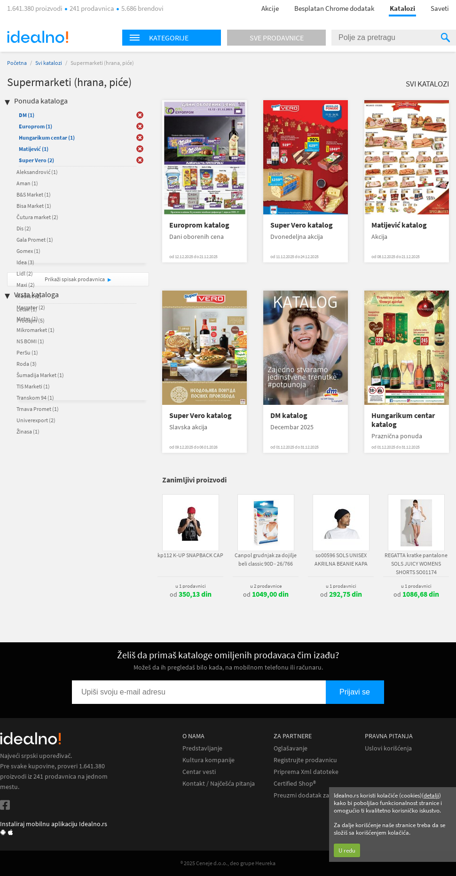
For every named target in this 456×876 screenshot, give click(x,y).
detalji (431, 795)
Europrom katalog (199, 225)
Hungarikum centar (47, 137)
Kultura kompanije (208, 760)
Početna (17, 62)
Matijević (33, 148)
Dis (23, 228)
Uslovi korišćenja (388, 748)
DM (26, 114)
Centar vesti (199, 772)
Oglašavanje (290, 748)
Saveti (440, 8)
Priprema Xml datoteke (306, 772)
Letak (26, 309)
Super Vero (36, 160)
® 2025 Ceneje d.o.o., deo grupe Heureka (228, 863)
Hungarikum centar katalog (403, 420)
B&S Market (33, 194)
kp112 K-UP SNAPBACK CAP (190, 555)
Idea (25, 262)
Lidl (24, 273)
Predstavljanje (202, 748)
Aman (27, 183)
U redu (346, 850)
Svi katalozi (48, 62)
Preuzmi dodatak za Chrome (313, 795)
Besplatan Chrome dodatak (334, 8)
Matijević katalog (399, 225)
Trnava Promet (37, 408)
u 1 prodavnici (190, 586)
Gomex (28, 250)
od (191, 594)
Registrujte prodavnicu (305, 760)
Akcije (270, 8)
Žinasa (27, 431)
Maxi (25, 284)
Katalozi (402, 8)
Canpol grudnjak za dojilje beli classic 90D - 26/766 (266, 559)
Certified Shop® (295, 784)
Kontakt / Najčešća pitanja (218, 784)
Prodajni (30, 320)
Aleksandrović (37, 171)
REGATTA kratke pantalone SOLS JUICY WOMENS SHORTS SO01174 (416, 564)
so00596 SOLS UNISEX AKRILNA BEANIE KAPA (341, 559)
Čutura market (37, 217)
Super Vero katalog (301, 225)
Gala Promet (34, 239)
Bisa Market (33, 205)
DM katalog (288, 415)
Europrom (35, 126)
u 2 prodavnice (266, 586)
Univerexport (35, 420)
